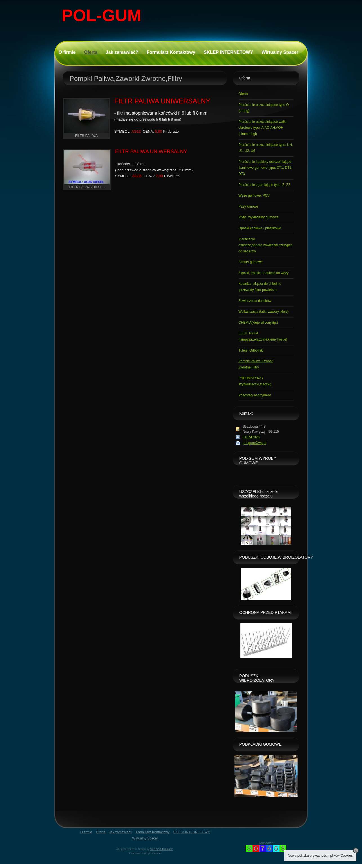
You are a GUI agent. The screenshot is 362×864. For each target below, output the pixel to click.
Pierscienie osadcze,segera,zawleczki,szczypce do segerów (265, 245)
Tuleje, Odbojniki (250, 350)
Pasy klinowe (248, 206)
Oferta (90, 52)
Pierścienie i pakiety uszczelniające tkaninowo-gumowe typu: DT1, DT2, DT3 (265, 168)
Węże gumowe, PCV (254, 195)
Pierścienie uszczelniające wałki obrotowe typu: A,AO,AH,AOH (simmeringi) (262, 128)
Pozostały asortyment (254, 395)
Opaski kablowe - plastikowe (259, 228)
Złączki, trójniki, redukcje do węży (263, 273)
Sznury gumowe (250, 262)
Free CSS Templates (161, 849)
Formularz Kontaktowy (171, 52)
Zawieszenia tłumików (254, 301)
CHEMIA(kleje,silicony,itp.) (258, 323)
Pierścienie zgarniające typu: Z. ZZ (264, 185)
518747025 (251, 437)
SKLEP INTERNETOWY (228, 52)
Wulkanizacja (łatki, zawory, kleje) (263, 312)
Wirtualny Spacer (280, 52)
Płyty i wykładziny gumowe (258, 217)
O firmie (67, 52)
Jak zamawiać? (122, 52)
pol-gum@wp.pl (254, 443)
